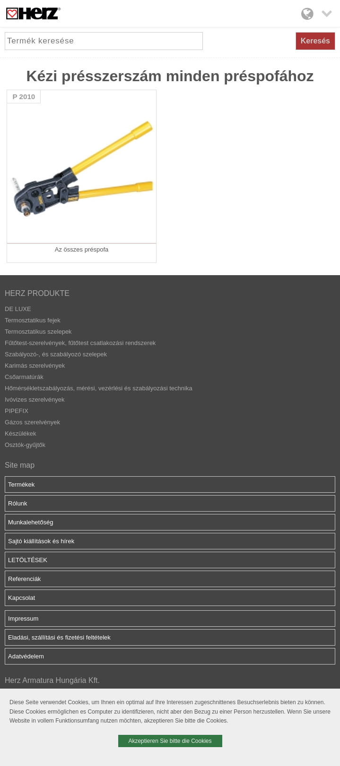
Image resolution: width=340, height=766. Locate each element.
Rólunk (17, 503)
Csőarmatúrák (24, 376)
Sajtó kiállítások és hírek (41, 541)
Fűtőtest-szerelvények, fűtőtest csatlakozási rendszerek (80, 342)
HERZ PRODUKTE (37, 293)
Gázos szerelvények (32, 422)
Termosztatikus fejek (33, 320)
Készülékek (20, 433)
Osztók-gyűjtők (25, 444)
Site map (20, 465)
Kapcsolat (21, 597)
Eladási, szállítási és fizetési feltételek (59, 637)
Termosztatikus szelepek (38, 331)
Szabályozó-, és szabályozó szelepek (56, 354)
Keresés (315, 41)
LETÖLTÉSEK (27, 560)
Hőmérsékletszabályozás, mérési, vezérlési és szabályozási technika (98, 388)
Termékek (21, 484)
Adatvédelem (26, 656)
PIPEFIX (16, 410)
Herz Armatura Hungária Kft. (52, 680)
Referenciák (24, 578)
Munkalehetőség (30, 522)
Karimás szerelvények (35, 365)
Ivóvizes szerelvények (34, 399)
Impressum (23, 618)
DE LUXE (18, 308)
